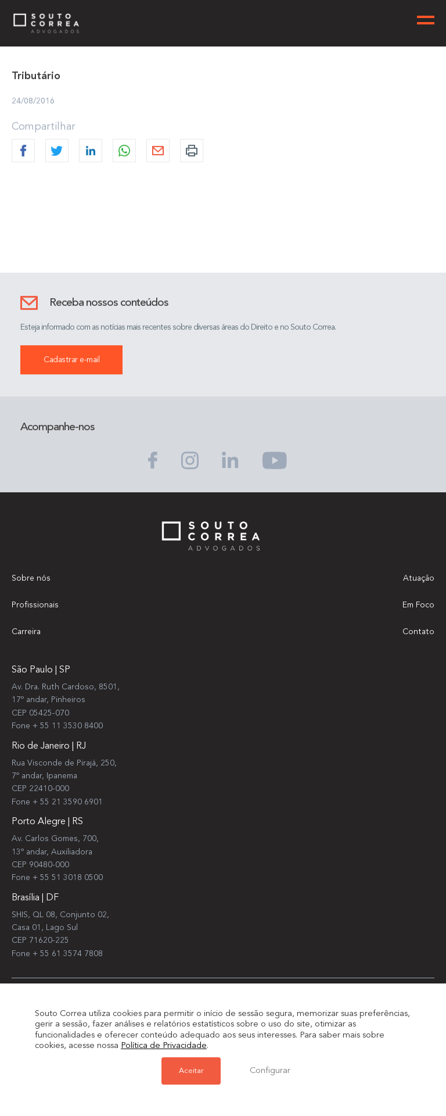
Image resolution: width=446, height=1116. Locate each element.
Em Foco (418, 605)
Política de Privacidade (164, 1046)
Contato (418, 632)
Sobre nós (31, 578)
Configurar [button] (270, 1071)
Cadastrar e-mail (71, 360)
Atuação (418, 578)
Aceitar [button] (191, 1071)
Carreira (26, 632)
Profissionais (35, 605)
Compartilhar (43, 127)
